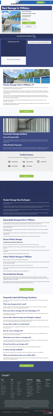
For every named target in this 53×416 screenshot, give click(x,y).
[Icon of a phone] (45, 2)
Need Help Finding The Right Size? (25, 36)
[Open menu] (50, 2)
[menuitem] (4, 382)
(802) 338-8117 (47, 42)
